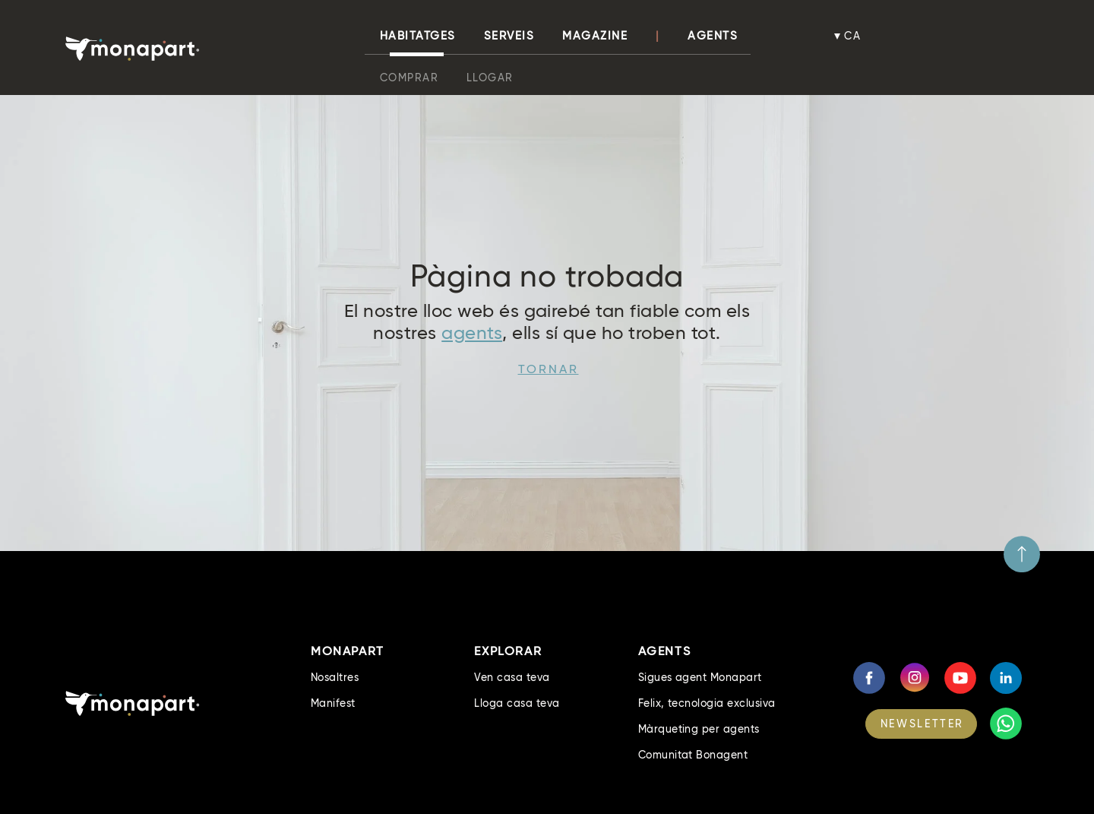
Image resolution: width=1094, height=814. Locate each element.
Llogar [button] (490, 77)
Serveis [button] (509, 36)
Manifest (333, 703)
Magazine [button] (595, 36)
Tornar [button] (548, 369)
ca (853, 36)
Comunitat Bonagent (693, 755)
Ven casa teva (511, 677)
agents (471, 332)
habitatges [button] (418, 36)
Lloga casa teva (516, 703)
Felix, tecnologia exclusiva (707, 703)
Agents (713, 36)
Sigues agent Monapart (700, 677)
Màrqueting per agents (699, 729)
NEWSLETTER (922, 723)
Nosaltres (335, 677)
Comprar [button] (409, 77)
